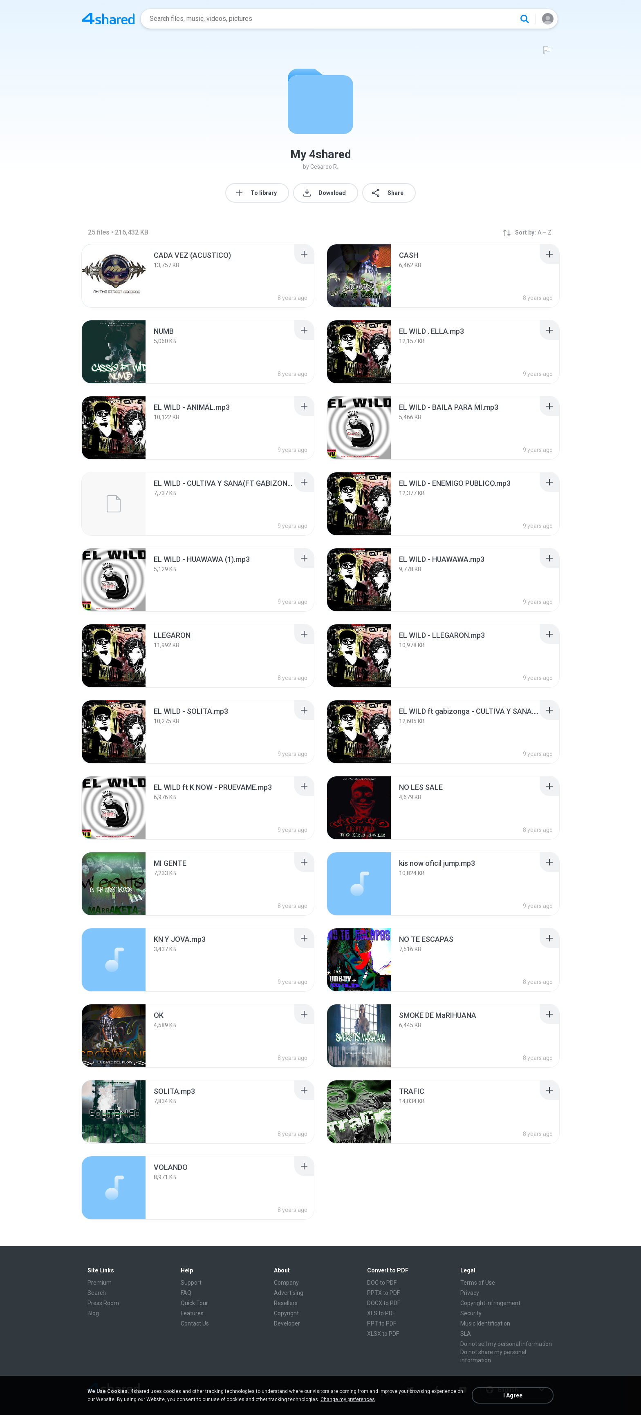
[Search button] (524, 19)
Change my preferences (347, 1399)
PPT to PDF (381, 1323)
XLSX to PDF (383, 1333)
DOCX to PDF (383, 1303)
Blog (93, 1313)
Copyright (286, 1313)
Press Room (103, 1303)
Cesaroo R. (324, 166)
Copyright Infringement (490, 1303)
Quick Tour (194, 1303)
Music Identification (485, 1323)
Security (471, 1313)
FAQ (186, 1293)
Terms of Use (477, 1282)
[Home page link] (108, 19)
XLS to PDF (381, 1313)
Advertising (288, 1293)
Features (192, 1313)
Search (96, 1293)
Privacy (469, 1293)
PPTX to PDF (383, 1293)
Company (286, 1282)
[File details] (114, 275)
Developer (287, 1323)
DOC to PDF (382, 1282)
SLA (465, 1333)
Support (191, 1282)
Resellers (286, 1303)
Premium (99, 1282)
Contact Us (195, 1323)
